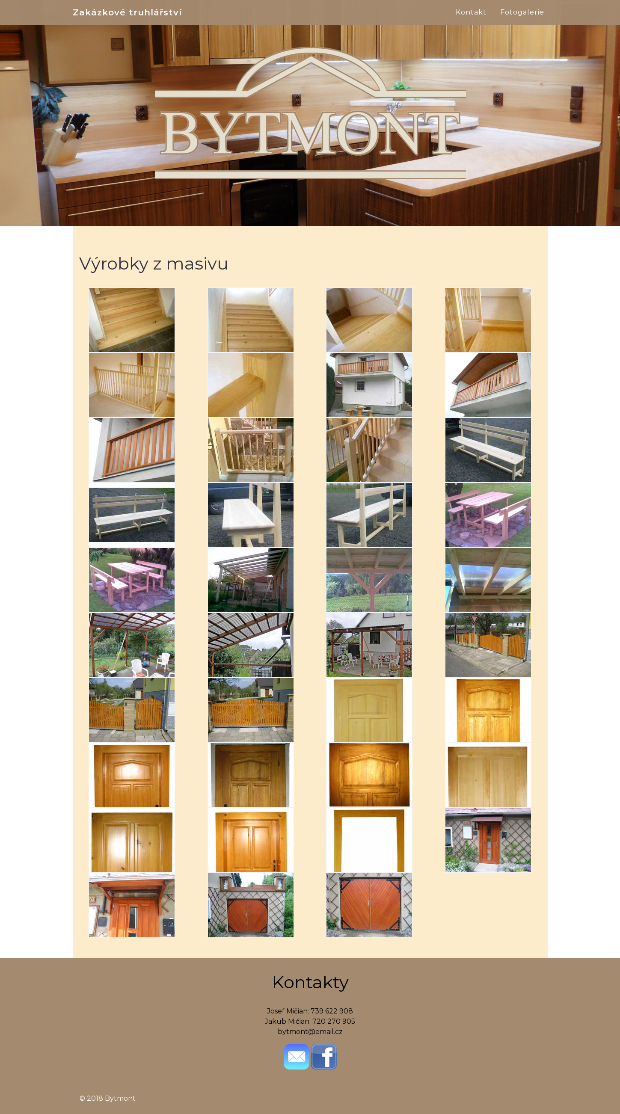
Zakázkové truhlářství (127, 22)
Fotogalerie (522, 22)
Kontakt (471, 22)
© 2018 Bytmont (108, 1098)
